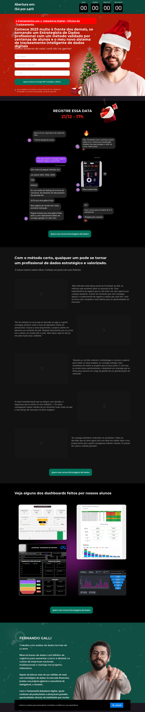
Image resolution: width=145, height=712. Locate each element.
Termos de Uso (47, 89)
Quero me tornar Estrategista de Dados (70, 233)
